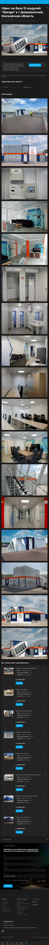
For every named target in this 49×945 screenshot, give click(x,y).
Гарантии (4, 907)
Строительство (20, 901)
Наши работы (35, 899)
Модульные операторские (24, 711)
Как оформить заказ (6, 911)
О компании (4, 901)
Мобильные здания (21, 908)
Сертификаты (5, 903)
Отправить (8, 886)
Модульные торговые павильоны (26, 668)
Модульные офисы (22, 689)
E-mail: (5, 861)
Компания (4, 899)
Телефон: (5, 867)
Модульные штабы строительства (26, 796)
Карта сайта (35, 904)
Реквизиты (4, 905)
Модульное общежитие (23, 732)
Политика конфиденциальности (39, 937)
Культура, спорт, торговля (23, 906)
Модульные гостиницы (23, 817)
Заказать (19, 683)
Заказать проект (35, 65)
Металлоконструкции (22, 914)
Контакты (34, 901)
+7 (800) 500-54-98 (8, 921)
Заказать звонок (7, 922)
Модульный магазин (22, 753)
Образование (20, 910)
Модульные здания (22, 899)
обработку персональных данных (21, 880)
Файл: (4, 873)
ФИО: (5, 855)
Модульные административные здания (28, 774)
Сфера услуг (20, 912)
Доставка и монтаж (6, 909)
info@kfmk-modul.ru (8, 925)
